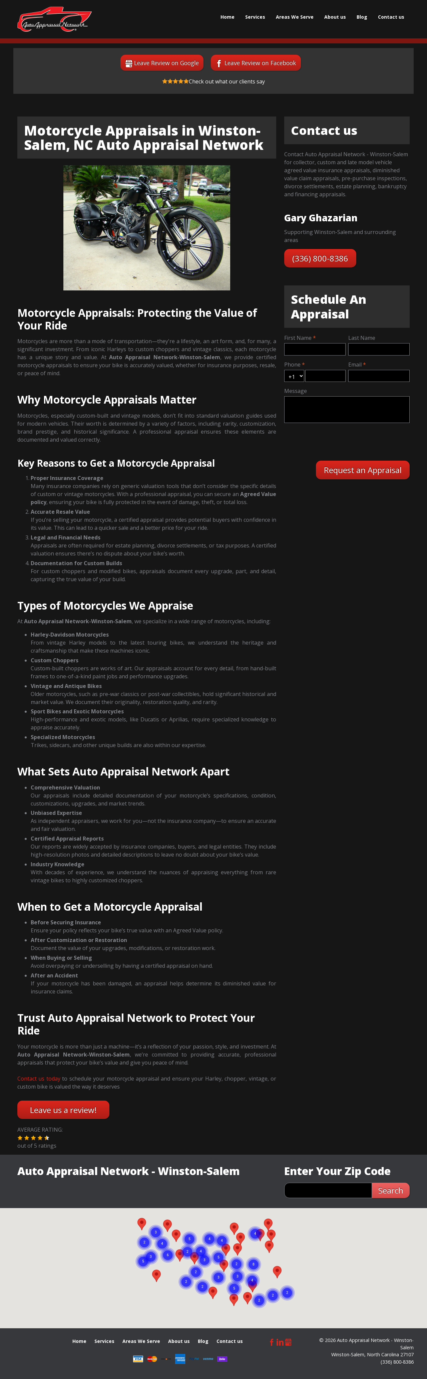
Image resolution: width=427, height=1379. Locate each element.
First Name (298, 337)
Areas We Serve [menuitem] (295, 17)
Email (355, 364)
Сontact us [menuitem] (391, 17)
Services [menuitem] (255, 17)
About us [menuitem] (335, 17)
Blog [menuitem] (362, 17)
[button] (20, 1138)
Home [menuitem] (228, 17)
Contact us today (38, 1078)
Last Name (361, 337)
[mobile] (325, 376)
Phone (292, 364)
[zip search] (328, 1190)
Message (295, 391)
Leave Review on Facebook (260, 63)
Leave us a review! (63, 1109)
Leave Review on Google (166, 63)
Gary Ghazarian (321, 217)
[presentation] (337, 441)
